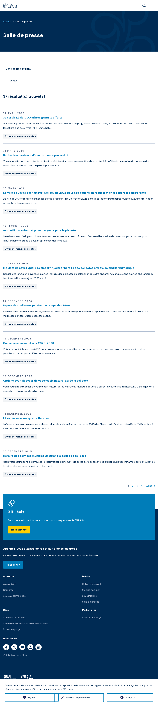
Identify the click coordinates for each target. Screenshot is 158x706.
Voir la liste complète (15, 655)
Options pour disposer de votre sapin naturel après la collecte (45, 381)
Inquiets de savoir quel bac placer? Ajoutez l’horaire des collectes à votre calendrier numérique (68, 268)
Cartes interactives (14, 617)
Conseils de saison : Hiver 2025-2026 (28, 343)
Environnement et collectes (20, 136)
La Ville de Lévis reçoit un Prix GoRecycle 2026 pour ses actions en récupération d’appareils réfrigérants (74, 193)
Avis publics (9, 584)
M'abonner (13, 564)
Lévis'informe (89, 595)
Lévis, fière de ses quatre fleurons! (26, 418)
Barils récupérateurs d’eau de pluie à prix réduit (35, 155)
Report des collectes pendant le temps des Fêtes (37, 305)
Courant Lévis (90, 617)
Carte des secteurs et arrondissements (25, 623)
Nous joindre (19, 529)
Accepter (130, 697)
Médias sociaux (91, 590)
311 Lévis (16, 512)
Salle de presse (23, 21)
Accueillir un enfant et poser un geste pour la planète (39, 230)
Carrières (8, 590)
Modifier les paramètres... (79, 697)
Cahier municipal (91, 584)
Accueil (7, 21)
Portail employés (12, 629)
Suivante (150, 485)
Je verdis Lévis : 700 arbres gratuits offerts (32, 117)
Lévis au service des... (15, 595)
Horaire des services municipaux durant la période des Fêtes (44, 456)
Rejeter (27, 697)
